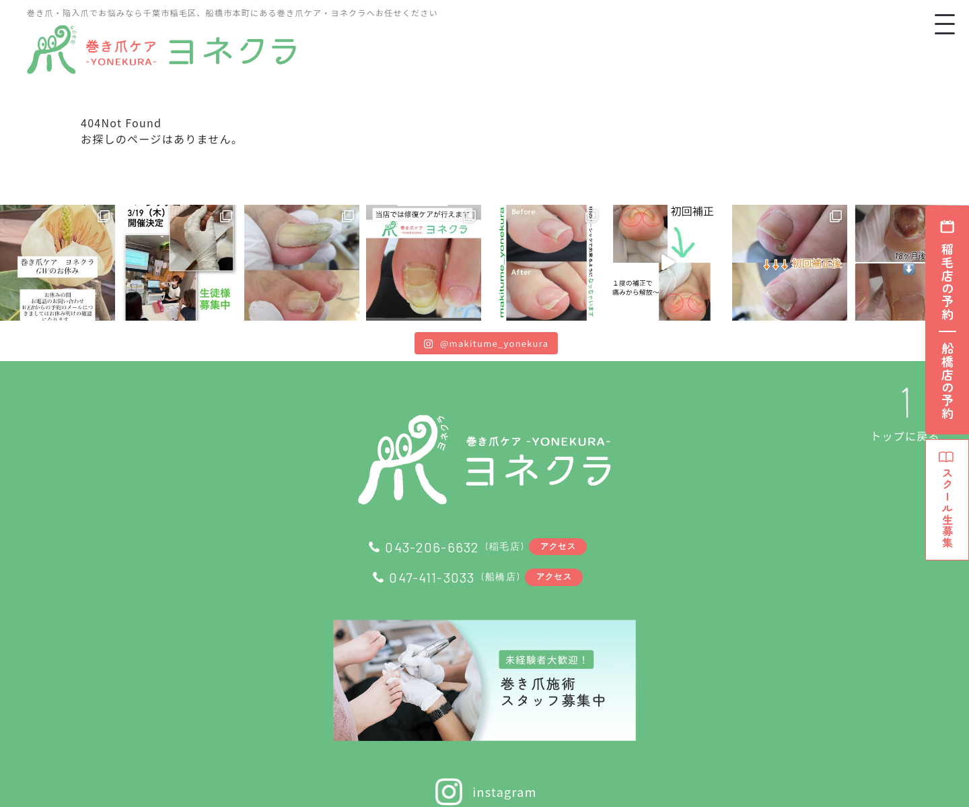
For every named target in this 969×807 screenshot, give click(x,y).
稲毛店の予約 (947, 282)
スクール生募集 (947, 512)
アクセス (560, 546)
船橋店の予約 (947, 381)
